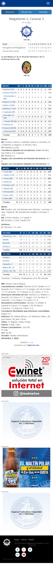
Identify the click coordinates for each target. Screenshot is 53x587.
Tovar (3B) (8, 171)
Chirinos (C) (8, 124)
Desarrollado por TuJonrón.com (12, 559)
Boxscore (10, 12)
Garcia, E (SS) (8, 89)
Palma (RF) (8, 198)
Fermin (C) (8, 182)
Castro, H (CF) (9, 175)
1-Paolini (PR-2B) (10, 121)
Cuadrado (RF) (9, 112)
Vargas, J (6, 257)
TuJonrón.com (33, 345)
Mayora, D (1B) (9, 102)
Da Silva (6, 260)
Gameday (43, 12)
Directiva (24, 540)
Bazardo (6, 243)
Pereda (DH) (8, 191)
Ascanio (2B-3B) (9, 128)
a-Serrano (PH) (9, 131)
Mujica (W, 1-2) (8, 267)
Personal (31, 540)
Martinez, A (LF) (9, 108)
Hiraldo (6, 239)
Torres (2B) (8, 178)
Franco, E (6, 246)
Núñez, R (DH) (9, 105)
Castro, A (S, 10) (9, 271)
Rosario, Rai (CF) (9, 92)
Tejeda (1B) (8, 188)
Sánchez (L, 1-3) (9, 236)
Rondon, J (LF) (9, 185)
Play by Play (26, 12)
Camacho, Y (7, 264)
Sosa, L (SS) (8, 195)
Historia (16, 540)
